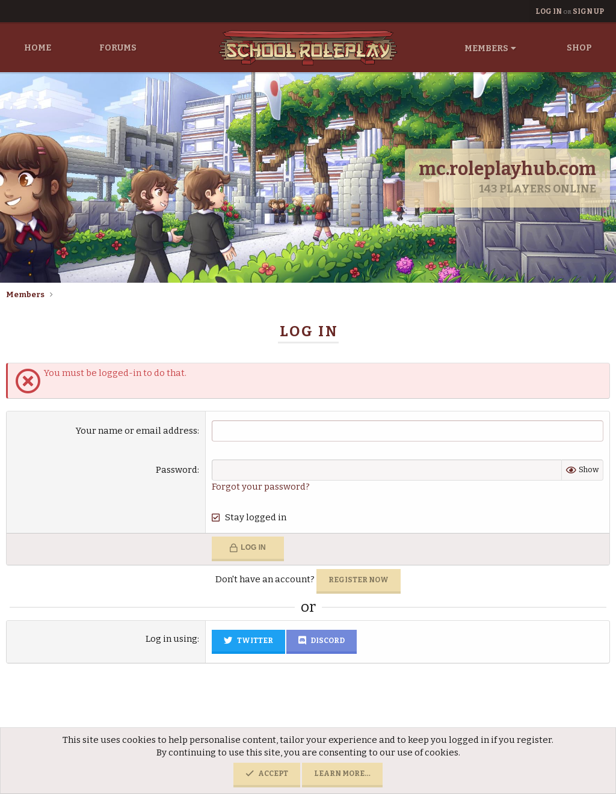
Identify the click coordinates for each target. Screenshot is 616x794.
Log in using (171, 638)
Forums (118, 48)
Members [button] (486, 48)
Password (176, 469)
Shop (579, 48)
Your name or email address (136, 430)
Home (37, 48)
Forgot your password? (261, 486)
